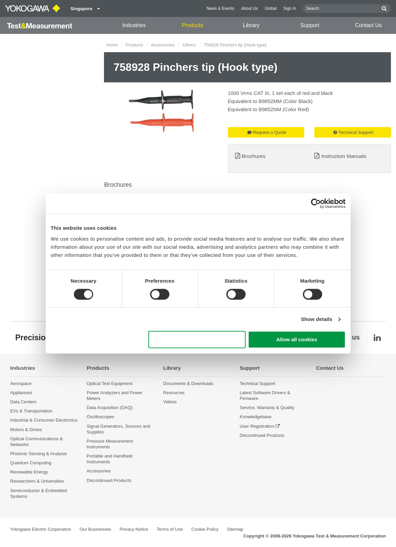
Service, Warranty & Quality (266, 407)
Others (189, 44)
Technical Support (353, 132)
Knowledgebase (255, 416)
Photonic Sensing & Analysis (38, 453)
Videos (170, 401)
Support (309, 25)
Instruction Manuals (343, 156)
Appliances (21, 392)
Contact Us (368, 25)
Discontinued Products (109, 480)
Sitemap (235, 529)
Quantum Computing (30, 462)
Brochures (253, 156)
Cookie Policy (204, 529)
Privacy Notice (134, 529)
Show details (316, 319)
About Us (249, 8)
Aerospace (21, 383)
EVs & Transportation (31, 410)
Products (192, 25)
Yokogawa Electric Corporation (40, 529)
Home (112, 44)
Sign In (289, 8)
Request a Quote (266, 132)
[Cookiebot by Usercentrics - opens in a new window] (316, 203)
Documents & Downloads (188, 383)
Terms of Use (170, 529)
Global (270, 8)
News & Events (220, 8)
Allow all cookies (296, 340)
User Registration (256, 426)
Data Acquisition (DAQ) (110, 407)
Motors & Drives (26, 429)
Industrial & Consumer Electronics (44, 420)
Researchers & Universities (37, 481)
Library (251, 25)
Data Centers (23, 401)
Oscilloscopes (100, 416)
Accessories (162, 44)
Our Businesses (95, 529)
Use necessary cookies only (197, 340)
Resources (174, 392)
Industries (134, 25)
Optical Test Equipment (109, 383)
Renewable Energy (29, 471)
